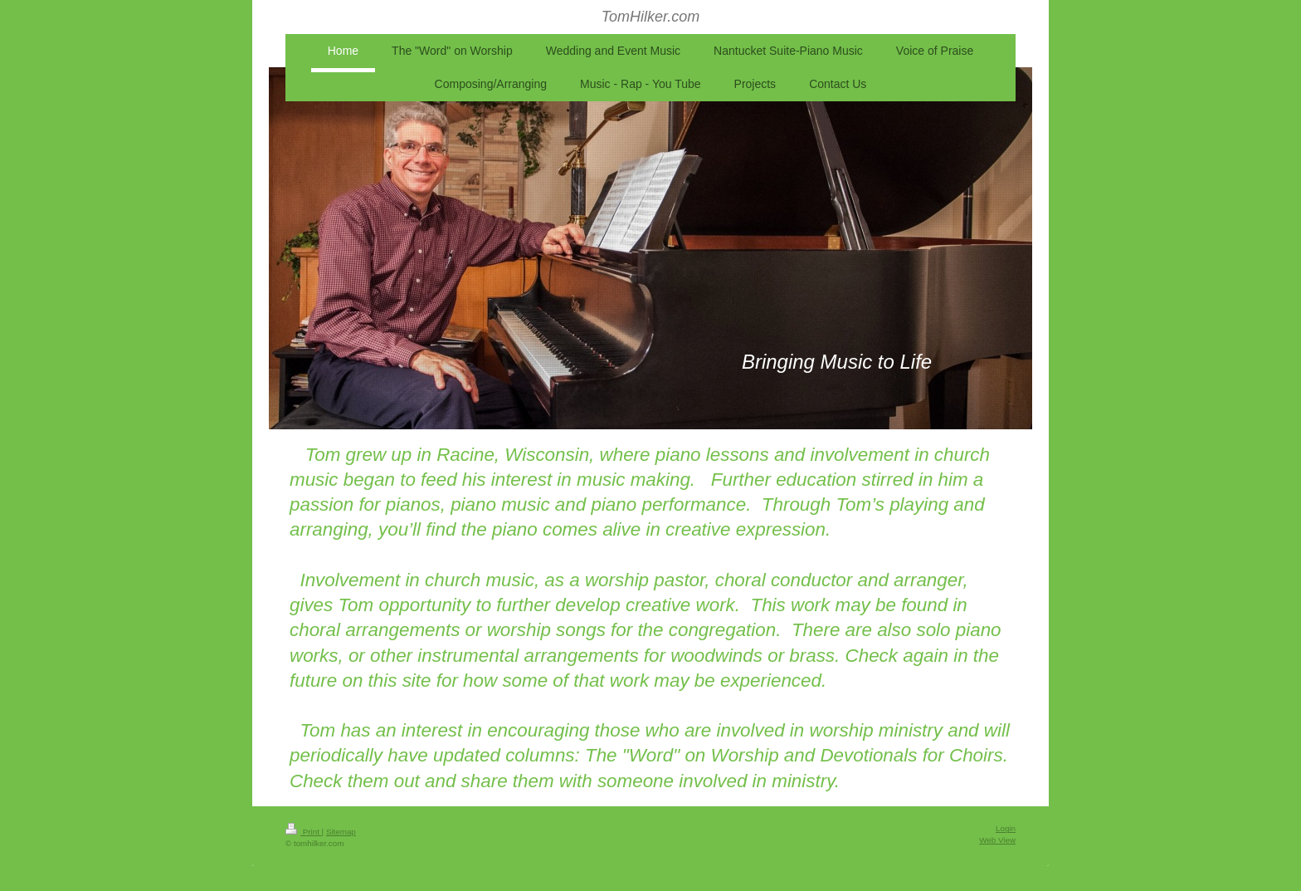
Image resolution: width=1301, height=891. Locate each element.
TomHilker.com (651, 16)
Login (1006, 828)
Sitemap (341, 831)
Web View (997, 839)
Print (303, 831)
